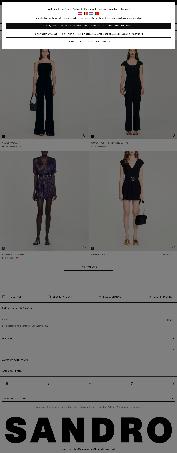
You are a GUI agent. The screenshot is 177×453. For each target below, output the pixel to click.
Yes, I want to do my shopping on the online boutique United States (88, 26)
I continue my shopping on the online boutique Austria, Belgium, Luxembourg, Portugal (88, 34)
